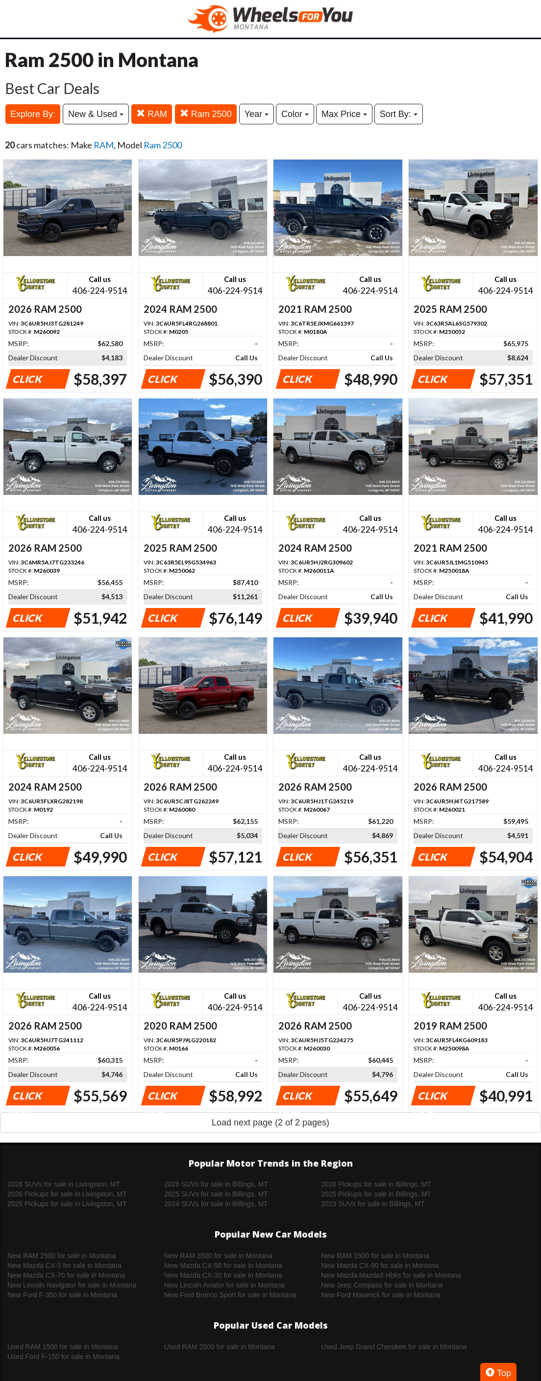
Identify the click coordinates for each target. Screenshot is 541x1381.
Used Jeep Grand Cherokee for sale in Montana (394, 1347)
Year (257, 114)
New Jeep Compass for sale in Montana (382, 1285)
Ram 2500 (206, 114)
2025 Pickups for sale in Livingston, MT (67, 1204)
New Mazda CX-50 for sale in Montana (223, 1265)
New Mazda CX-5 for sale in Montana (64, 1265)
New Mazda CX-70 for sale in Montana (66, 1275)
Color (295, 114)
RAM (151, 114)
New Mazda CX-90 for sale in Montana (380, 1265)
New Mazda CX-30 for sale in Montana (223, 1275)
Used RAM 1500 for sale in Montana (62, 1347)
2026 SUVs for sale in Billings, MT (216, 1184)
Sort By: (399, 114)
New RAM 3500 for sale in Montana (218, 1256)
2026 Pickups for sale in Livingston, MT (67, 1194)
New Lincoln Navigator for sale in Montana (71, 1285)
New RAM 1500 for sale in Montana (375, 1256)
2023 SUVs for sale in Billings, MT (373, 1204)
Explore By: (32, 114)
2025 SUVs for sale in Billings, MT (216, 1194)
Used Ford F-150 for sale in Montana (63, 1356)
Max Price (344, 114)
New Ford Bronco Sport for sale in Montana (230, 1295)
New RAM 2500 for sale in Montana (61, 1256)
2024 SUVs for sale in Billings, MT (216, 1204)
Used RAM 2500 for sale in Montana (219, 1347)
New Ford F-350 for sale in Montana (62, 1295)
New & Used (95, 114)
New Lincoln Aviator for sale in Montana (224, 1285)
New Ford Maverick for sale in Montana (381, 1295)
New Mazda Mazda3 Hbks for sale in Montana (391, 1275)
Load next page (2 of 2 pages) (270, 1122)
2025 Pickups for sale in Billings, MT (376, 1194)
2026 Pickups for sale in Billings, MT (376, 1184)
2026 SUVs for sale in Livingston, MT (63, 1184)
